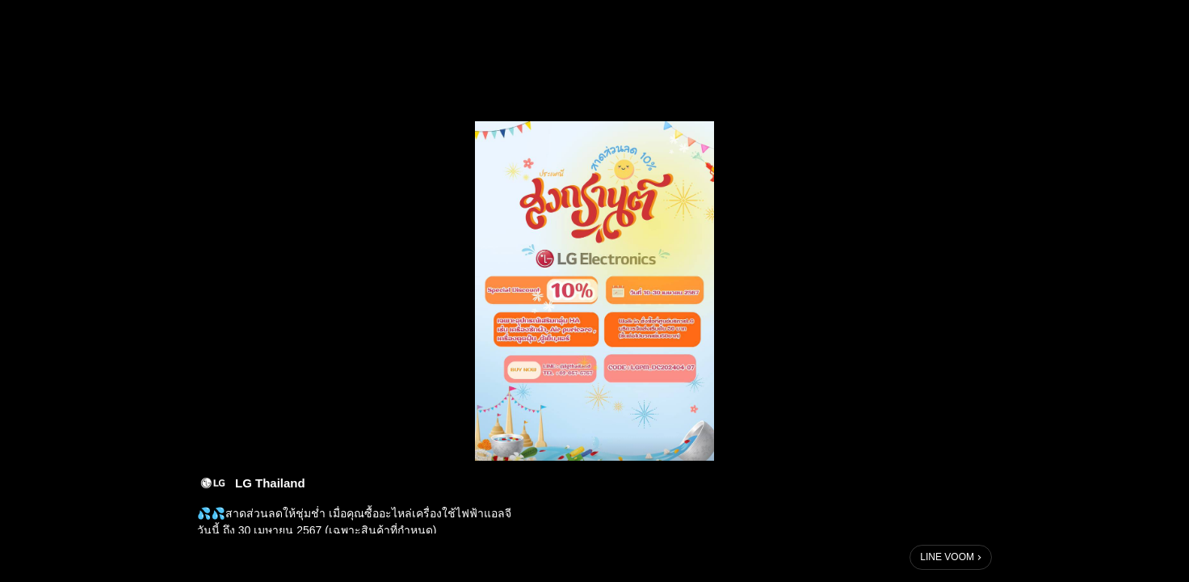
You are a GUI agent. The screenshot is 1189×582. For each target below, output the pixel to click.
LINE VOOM (947, 557)
